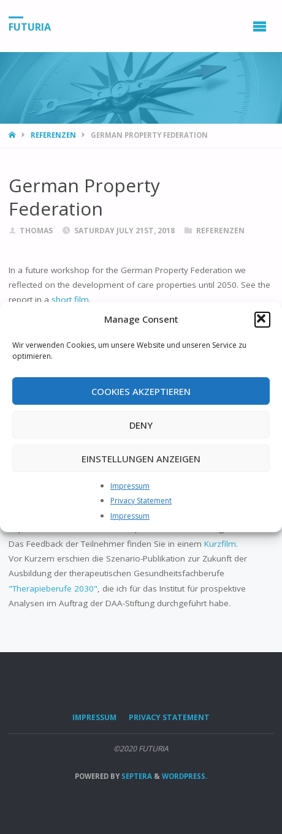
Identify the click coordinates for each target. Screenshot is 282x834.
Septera (136, 776)
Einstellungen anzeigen (141, 459)
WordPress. (184, 776)
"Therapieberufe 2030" (53, 588)
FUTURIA (30, 26)
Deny (141, 425)
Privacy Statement (141, 500)
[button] (262, 319)
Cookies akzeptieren (141, 391)
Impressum (130, 486)
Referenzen (53, 135)
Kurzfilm (220, 543)
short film (70, 299)
